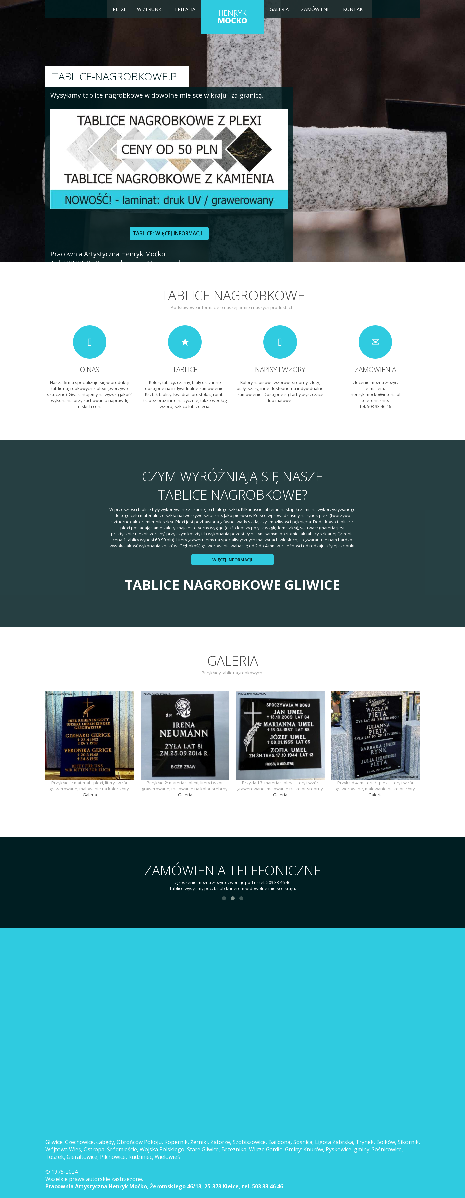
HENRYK (232, 17)
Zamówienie (316, 9)
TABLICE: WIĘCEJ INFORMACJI (167, 233)
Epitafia (185, 9)
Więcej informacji (232, 560)
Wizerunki (150, 9)
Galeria (279, 9)
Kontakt (354, 9)
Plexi (119, 9)
